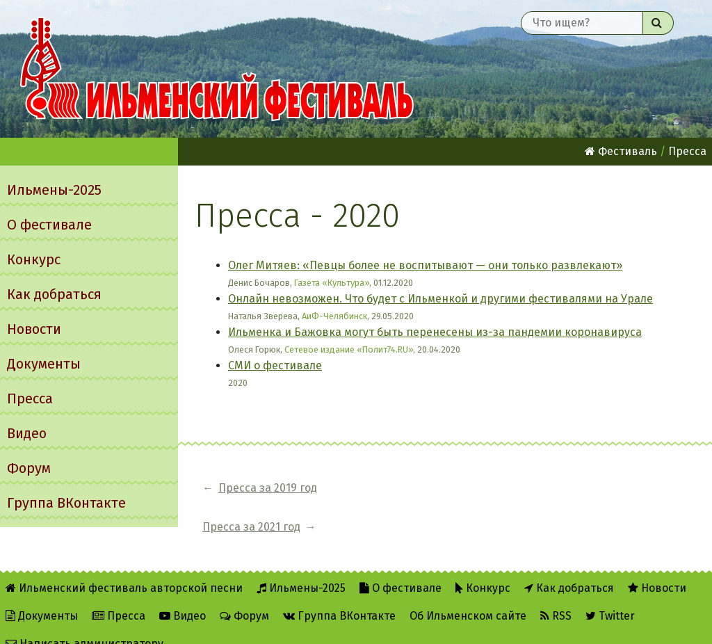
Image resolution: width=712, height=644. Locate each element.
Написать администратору (84, 624)
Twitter (610, 596)
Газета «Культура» (331, 282)
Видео (27, 433)
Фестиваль (621, 151)
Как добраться (54, 294)
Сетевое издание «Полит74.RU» (348, 349)
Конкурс (33, 259)
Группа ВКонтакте (66, 502)
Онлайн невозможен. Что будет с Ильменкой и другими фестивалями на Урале (440, 298)
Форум (29, 468)
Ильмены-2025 (54, 190)
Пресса (30, 398)
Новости (34, 329)
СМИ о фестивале (275, 365)
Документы (44, 363)
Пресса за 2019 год (267, 487)
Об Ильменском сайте (468, 596)
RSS (556, 596)
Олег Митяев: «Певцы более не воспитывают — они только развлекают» (425, 265)
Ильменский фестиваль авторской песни (217, 69)
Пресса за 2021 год (402, 487)
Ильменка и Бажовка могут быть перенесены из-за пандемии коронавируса (435, 332)
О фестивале (49, 224)
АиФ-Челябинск (334, 316)
